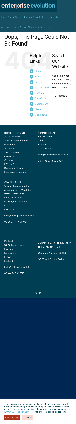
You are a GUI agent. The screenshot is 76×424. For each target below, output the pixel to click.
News (38, 109)
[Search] (55, 95)
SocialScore (41, 103)
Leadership (41, 82)
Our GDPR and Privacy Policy (21, 412)
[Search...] (62, 95)
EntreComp (41, 98)
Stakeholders (42, 87)
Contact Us (41, 114)
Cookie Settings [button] (12, 417)
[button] (50, 27)
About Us (40, 76)
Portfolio (39, 92)
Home (38, 71)
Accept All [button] (27, 417)
